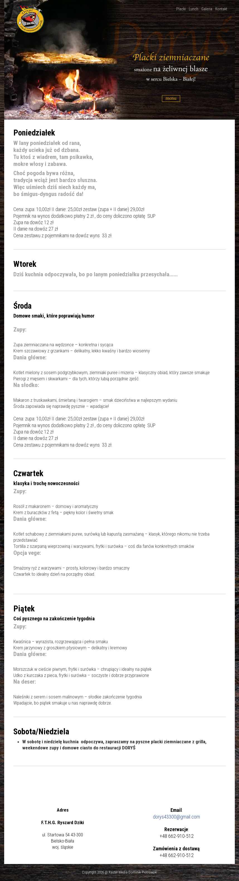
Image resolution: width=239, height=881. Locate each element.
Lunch (194, 9)
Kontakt (221, 9)
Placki (181, 9)
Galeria (207, 9)
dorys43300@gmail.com (176, 817)
